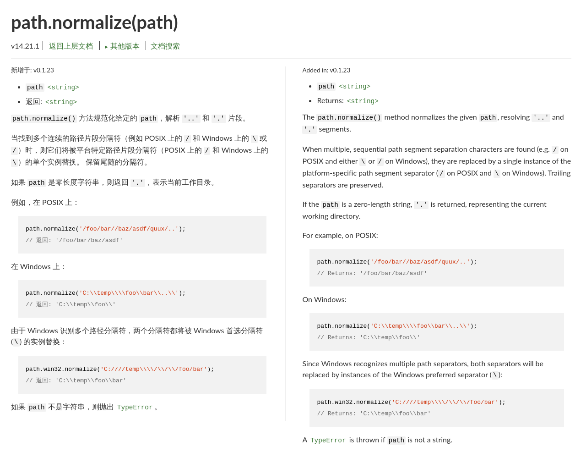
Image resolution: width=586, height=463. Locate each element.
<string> (63, 87)
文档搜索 (165, 45)
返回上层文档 (71, 45)
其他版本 (122, 45)
